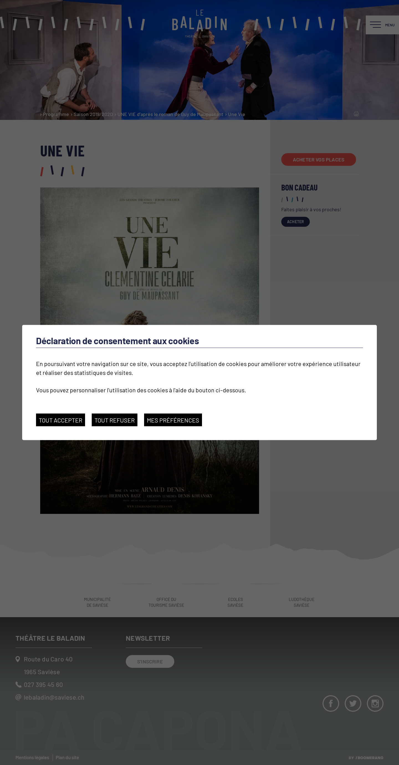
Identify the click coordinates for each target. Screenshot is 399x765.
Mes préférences (173, 420)
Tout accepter (60, 420)
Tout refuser (114, 420)
